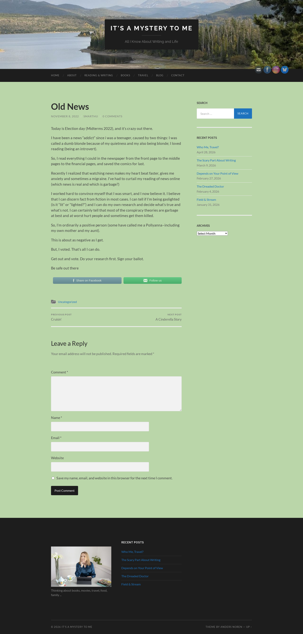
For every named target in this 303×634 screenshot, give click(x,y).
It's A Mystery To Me (152, 28)
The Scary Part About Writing (216, 160)
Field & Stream (206, 199)
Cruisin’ (61, 317)
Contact (178, 75)
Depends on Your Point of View (217, 173)
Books (125, 75)
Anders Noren (231, 626)
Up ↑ (249, 626)
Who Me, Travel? (208, 147)
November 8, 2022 (65, 116)
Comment (59, 372)
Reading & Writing (98, 75)
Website (57, 458)
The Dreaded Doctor (210, 186)
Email (56, 438)
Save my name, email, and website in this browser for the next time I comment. (114, 478)
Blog (159, 75)
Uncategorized (67, 302)
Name (56, 417)
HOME (55, 75)
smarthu (90, 116)
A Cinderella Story (169, 317)
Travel (143, 75)
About (72, 75)
